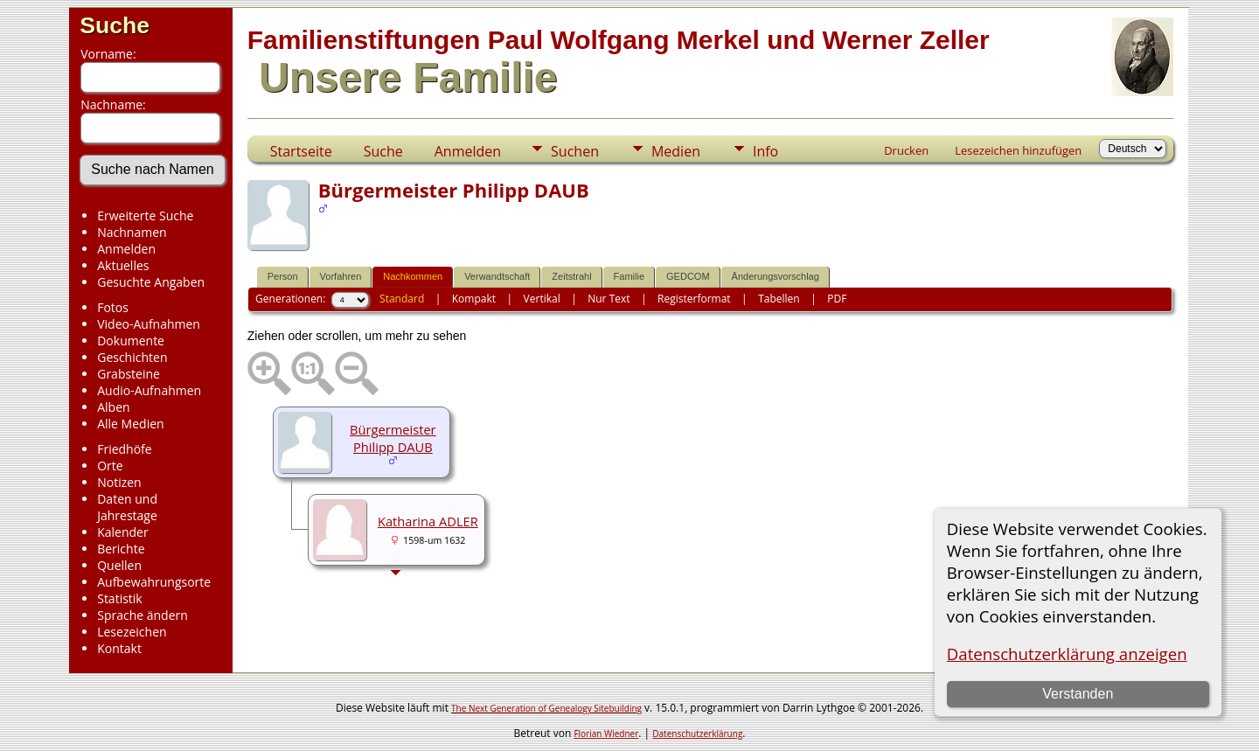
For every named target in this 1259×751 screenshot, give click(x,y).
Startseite (301, 151)
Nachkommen (412, 276)
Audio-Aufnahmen (149, 390)
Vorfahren (341, 276)
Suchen (575, 151)
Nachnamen (131, 232)
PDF (836, 298)
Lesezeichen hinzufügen (1018, 150)
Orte (109, 465)
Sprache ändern (142, 615)
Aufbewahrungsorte (154, 582)
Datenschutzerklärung (697, 733)
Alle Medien (130, 423)
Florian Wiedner (606, 733)
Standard (401, 298)
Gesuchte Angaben (151, 282)
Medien (675, 151)
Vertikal (542, 298)
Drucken (906, 150)
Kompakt (474, 298)
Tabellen (779, 298)
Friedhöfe (124, 449)
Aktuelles (123, 265)
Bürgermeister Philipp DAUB (393, 438)
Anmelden (126, 248)
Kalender (122, 532)
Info (765, 151)
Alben (113, 407)
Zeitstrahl (571, 276)
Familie (629, 276)
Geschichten (132, 357)
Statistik (120, 598)
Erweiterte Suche (145, 215)
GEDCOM (688, 276)
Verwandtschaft (497, 276)
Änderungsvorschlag (775, 276)
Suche (115, 25)
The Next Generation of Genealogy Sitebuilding (546, 708)
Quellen (119, 565)
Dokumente (130, 340)
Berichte (120, 548)
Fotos (113, 307)
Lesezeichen (131, 631)
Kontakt (119, 648)
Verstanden (1077, 693)
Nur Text (609, 298)
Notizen (119, 482)
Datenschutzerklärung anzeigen (1067, 653)
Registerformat (694, 298)
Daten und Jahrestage (127, 507)
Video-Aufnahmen (148, 324)
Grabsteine (128, 373)
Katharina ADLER (428, 521)
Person (283, 276)
